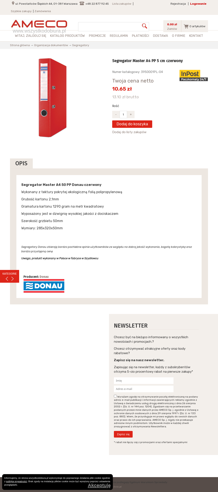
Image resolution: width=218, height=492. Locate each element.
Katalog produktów (67, 36)
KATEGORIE (10, 273)
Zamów (172, 28)
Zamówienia (42, 11)
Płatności (140, 36)
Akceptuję (99, 485)
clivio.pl (117, 486)
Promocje (97, 36)
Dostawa (160, 36)
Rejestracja (178, 3)
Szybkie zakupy (21, 11)
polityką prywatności (16, 481)
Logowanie (198, 3)
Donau (44, 277)
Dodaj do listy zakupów (129, 132)
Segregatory (80, 45)
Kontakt (196, 36)
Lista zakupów (121, 3)
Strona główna (20, 45)
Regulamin (119, 36)
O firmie (178, 36)
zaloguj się (36, 36)
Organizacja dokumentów (51, 45)
